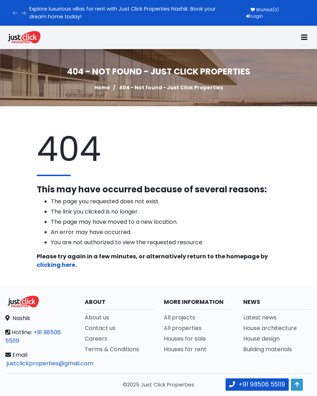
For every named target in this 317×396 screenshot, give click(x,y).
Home (102, 87)
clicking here (56, 265)
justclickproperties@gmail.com (50, 363)
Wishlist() (265, 10)
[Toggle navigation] (304, 37)
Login (254, 16)
